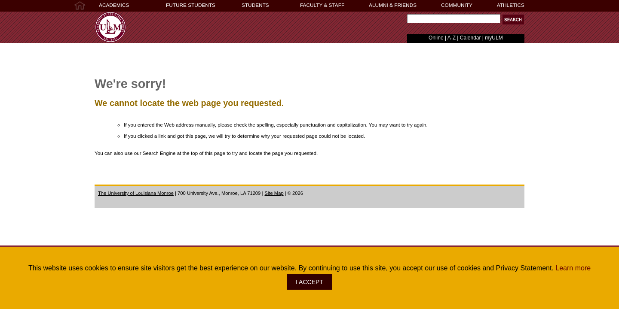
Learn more (573, 268)
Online (436, 38)
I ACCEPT (309, 282)
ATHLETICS (510, 5)
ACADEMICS (114, 5)
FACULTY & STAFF (322, 5)
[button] (513, 19)
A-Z (451, 38)
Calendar (470, 38)
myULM (494, 38)
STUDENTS (255, 5)
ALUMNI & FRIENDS (393, 5)
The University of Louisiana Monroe (136, 193)
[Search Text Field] (453, 18)
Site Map (273, 193)
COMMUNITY (456, 5)
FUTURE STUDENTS (190, 5)
